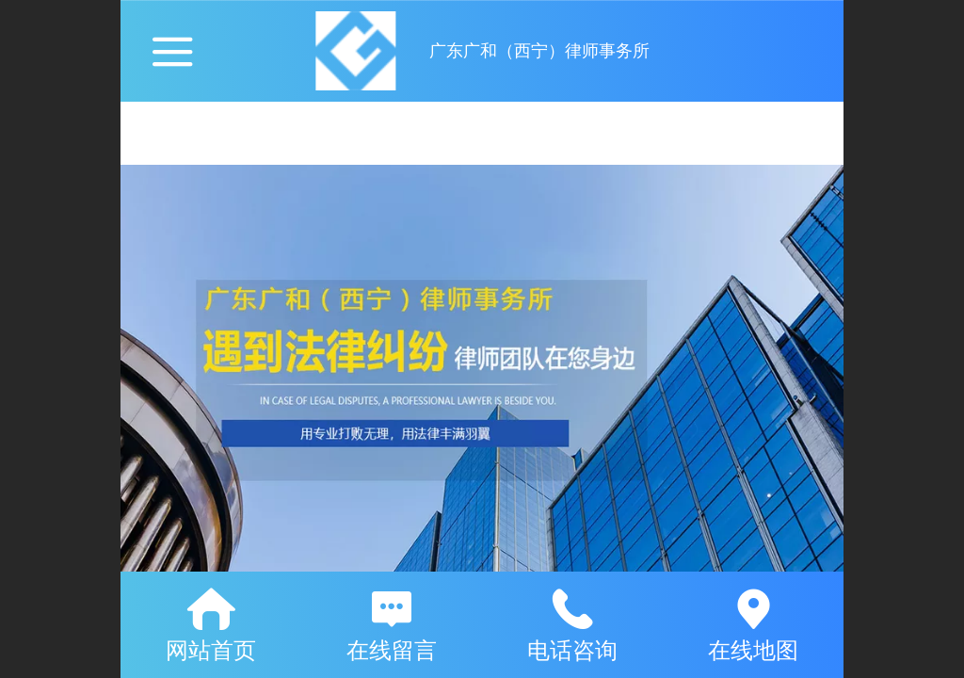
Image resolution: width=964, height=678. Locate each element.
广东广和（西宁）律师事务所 (539, 50)
